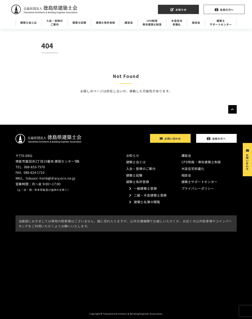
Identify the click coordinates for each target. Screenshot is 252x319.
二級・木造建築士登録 (150, 195)
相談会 (186, 175)
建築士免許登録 (137, 181)
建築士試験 (134, 175)
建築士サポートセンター (199, 181)
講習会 (186, 155)
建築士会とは (136, 162)
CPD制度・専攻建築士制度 (201, 162)
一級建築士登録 (145, 188)
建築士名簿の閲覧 (147, 201)
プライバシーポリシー (197, 188)
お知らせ (132, 155)
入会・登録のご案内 (141, 168)
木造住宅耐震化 (192, 168)
